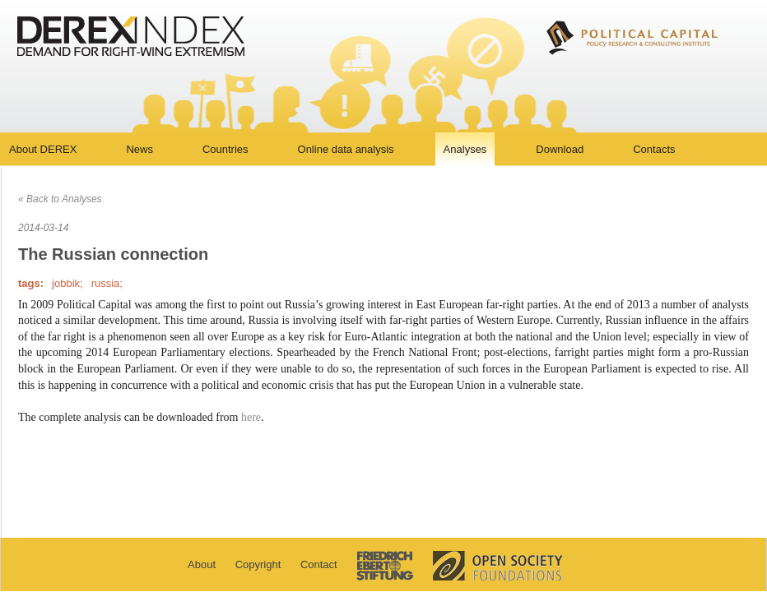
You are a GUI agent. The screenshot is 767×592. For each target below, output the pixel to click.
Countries (225, 149)
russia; (107, 283)
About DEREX (43, 149)
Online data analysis (346, 149)
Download (559, 149)
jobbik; (67, 283)
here (251, 417)
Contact (318, 564)
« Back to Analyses (60, 199)
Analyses (465, 149)
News (139, 149)
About (202, 564)
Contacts (654, 149)
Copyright (258, 564)
